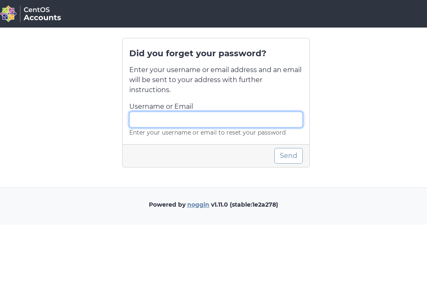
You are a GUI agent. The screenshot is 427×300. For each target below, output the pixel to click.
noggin (198, 204)
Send (288, 156)
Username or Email (161, 106)
